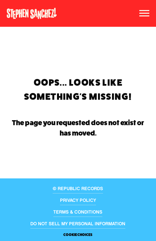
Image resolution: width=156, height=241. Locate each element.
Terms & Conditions (77, 212)
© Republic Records (78, 189)
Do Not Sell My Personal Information (77, 224)
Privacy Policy (78, 200)
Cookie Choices (77, 235)
